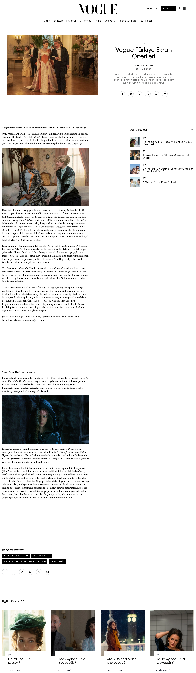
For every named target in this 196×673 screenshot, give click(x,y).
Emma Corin (57, 561)
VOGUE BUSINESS (127, 21)
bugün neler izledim (16, 556)
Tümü (191, 130)
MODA (47, 21)
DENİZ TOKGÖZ (147, 65)
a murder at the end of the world (25, 561)
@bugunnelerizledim (13, 549)
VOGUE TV (110, 21)
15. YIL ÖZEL (146, 21)
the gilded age (42, 556)
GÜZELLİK (58, 21)
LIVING (98, 21)
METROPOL (85, 21)
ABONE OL (168, 8)
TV (143, 44)
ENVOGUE (71, 21)
